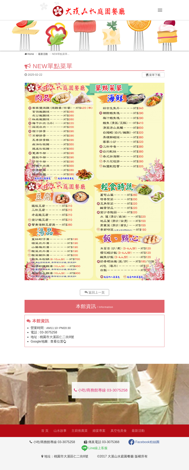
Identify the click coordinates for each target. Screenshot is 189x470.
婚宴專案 (97, 430)
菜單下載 (153, 74)
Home (29, 54)
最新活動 (43, 54)
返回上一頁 (94, 292)
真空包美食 (118, 430)
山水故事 (58, 430)
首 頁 (43, 430)
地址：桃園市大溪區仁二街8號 (64, 456)
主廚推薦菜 (78, 430)
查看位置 (58, 341)
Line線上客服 (95, 448)
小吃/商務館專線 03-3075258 (101, 390)
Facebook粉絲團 (143, 442)
